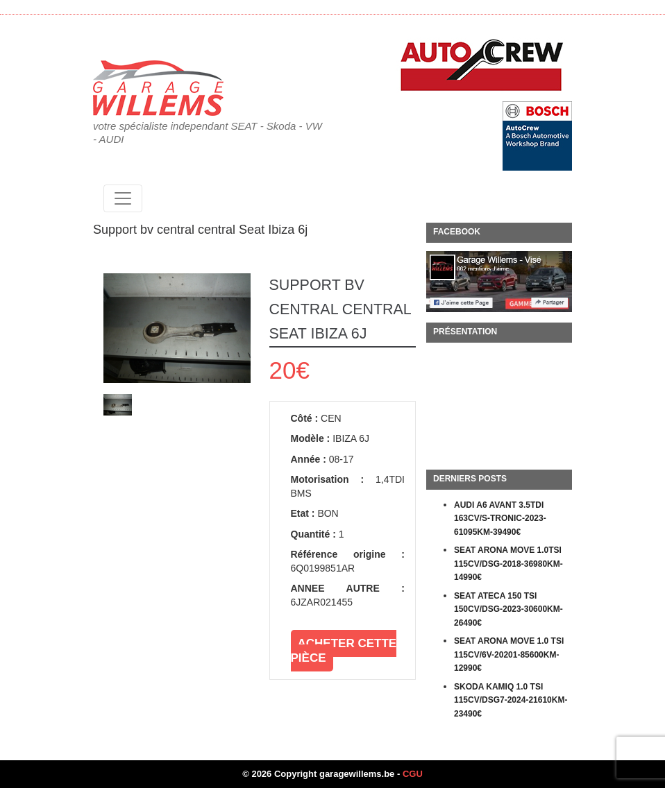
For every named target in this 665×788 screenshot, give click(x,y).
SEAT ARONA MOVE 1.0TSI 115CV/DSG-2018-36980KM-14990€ (508, 563)
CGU (413, 774)
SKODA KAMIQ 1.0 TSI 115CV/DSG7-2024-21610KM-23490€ (510, 700)
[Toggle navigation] (122, 198)
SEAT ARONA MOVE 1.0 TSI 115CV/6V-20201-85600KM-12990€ (509, 654)
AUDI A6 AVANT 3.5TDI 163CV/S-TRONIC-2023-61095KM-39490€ (500, 518)
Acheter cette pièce (344, 651)
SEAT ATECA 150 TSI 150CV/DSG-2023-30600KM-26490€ (508, 609)
